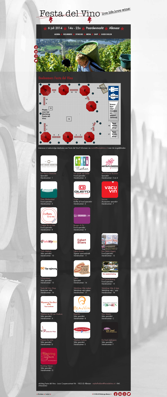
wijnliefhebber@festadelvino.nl (104, 384)
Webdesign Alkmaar (104, 394)
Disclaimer (41, 394)
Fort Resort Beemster (48, 174)
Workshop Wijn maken (82, 288)
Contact (47, 394)
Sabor (76, 278)
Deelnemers (67, 34)
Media (88, 34)
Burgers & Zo (79, 225)
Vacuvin (104, 199)
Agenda (57, 34)
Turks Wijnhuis (46, 251)
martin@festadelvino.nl (99, 148)
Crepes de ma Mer (48, 225)
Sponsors (79, 34)
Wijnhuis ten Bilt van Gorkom (51, 314)
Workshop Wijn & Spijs (110, 288)
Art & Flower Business (110, 174)
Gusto (76, 199)
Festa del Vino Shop (48, 288)
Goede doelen (106, 34)
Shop (96, 34)
